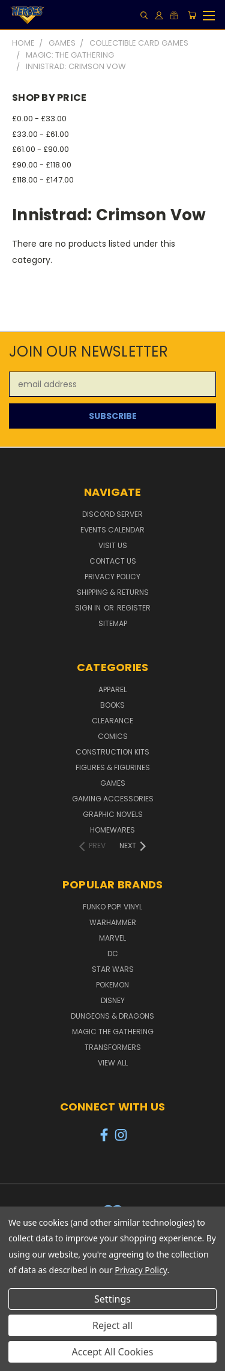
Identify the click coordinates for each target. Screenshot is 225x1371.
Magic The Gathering (113, 1031)
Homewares (112, 830)
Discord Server (112, 514)
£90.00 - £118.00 (41, 164)
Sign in (89, 608)
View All (113, 1063)
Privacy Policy (112, 576)
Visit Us (112, 545)
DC (112, 953)
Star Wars (113, 969)
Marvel (112, 938)
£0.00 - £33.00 (39, 118)
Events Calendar (112, 530)
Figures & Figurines (113, 767)
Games (112, 783)
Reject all (112, 1325)
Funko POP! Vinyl (112, 907)
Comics (113, 736)
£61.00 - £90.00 (40, 149)
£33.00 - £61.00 (40, 134)
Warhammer (112, 922)
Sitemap (112, 623)
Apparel (112, 689)
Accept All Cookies (113, 1351)
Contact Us (112, 561)
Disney (113, 1000)
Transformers (113, 1047)
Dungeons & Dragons (112, 1016)
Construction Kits (112, 752)
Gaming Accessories (113, 799)
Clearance (112, 721)
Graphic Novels (113, 814)
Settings (112, 1299)
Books (112, 705)
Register (134, 608)
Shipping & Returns (113, 592)
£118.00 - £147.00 (43, 179)
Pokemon (112, 985)
